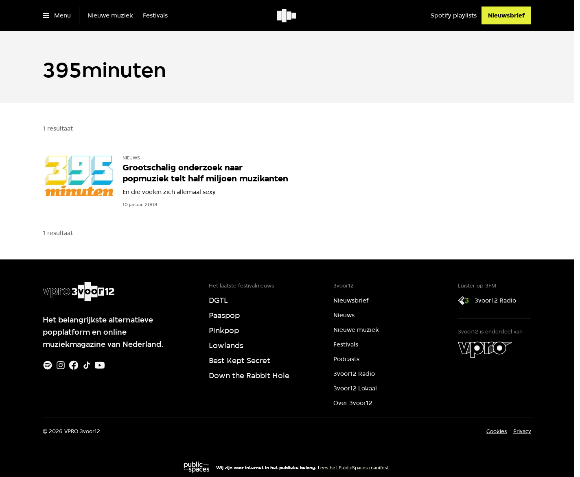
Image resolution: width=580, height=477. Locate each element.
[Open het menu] (57, 15)
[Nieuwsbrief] (506, 15)
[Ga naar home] (287, 15)
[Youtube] (100, 365)
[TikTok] (87, 365)
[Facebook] (74, 365)
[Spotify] (48, 365)
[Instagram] (61, 365)
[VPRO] (485, 350)
